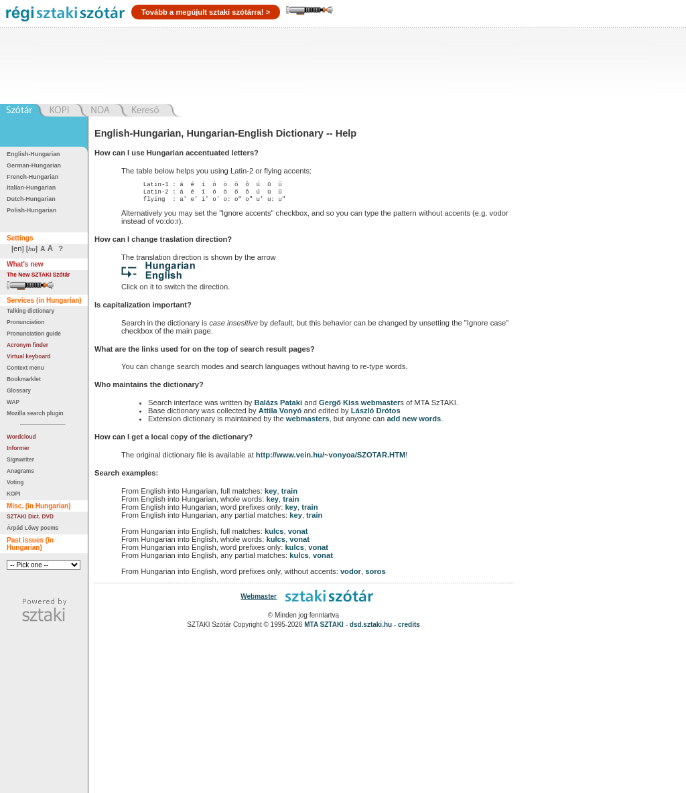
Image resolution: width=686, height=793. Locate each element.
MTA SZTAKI (324, 628)
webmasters (308, 423)
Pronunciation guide (34, 333)
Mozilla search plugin (35, 413)
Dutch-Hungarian (31, 199)
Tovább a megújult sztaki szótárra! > (205, 12)
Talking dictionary (30, 310)
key (271, 495)
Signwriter (20, 459)
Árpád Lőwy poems (32, 527)
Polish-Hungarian (31, 210)
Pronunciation (25, 322)
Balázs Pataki (279, 407)
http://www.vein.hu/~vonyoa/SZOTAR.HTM (330, 459)
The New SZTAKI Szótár (38, 274)
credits (409, 628)
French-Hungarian (32, 176)
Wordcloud (21, 436)
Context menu (25, 367)
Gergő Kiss (340, 407)
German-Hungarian (34, 165)
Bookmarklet (24, 379)
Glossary (19, 390)
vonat (298, 535)
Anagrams (20, 470)
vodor (350, 575)
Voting (15, 482)
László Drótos (376, 415)
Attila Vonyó (280, 415)
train (289, 495)
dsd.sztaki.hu (371, 628)
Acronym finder (27, 345)
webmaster (380, 407)
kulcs (274, 535)
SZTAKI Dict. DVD (30, 516)
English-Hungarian (33, 154)
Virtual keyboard (28, 356)
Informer (18, 448)
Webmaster (259, 600)
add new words (414, 423)
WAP (13, 402)
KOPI (13, 493)
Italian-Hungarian (31, 187)
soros (375, 575)
